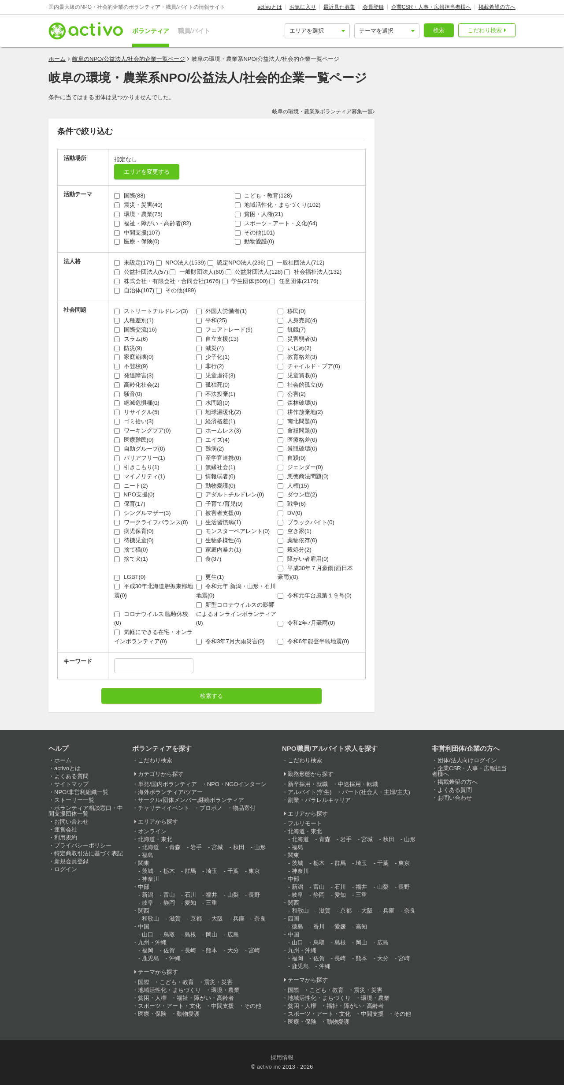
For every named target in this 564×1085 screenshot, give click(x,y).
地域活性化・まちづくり (169, 990)
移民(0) (292, 311)
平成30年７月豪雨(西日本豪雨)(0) (315, 573)
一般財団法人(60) (197, 271)
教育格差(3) (297, 357)
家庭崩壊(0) (134, 357)
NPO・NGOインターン (237, 784)
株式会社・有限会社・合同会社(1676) (167, 281)
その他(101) (255, 232)
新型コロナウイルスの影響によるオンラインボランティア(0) (236, 613)
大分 (233, 950)
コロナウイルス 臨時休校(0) (151, 618)
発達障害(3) (134, 375)
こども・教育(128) (263, 195)
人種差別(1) (134, 320)
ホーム (57, 59)
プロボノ (211, 808)
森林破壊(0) (297, 402)
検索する (211, 696)
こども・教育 (177, 982)
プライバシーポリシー (82, 845)
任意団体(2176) (293, 281)
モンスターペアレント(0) (233, 531)
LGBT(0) (129, 577)
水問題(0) (213, 402)
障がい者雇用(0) (303, 559)
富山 (169, 894)
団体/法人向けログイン (467, 760)
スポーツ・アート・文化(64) (276, 223)
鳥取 (169, 934)
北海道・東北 (155, 839)
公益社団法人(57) (141, 271)
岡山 (211, 934)
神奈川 (150, 879)
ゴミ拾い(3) (134, 421)
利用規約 (65, 837)
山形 (260, 847)
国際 (143, 982)
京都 (196, 918)
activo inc (269, 1066)
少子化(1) (213, 357)
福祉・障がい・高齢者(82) (152, 223)
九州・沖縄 (152, 942)
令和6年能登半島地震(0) (313, 641)
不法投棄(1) (216, 394)
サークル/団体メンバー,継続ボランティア (191, 800)
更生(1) (210, 577)
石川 (190, 894)
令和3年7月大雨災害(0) (230, 641)
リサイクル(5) (137, 412)
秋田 (239, 847)
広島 (233, 934)
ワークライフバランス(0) (151, 522)
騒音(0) (128, 394)
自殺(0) (292, 458)
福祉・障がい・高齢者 (205, 998)
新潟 (147, 894)
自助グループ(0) (139, 448)
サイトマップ (71, 784)
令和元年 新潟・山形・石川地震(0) (236, 591)
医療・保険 (152, 1013)
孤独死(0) (213, 384)
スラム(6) (131, 339)
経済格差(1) (216, 421)
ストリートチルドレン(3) (151, 311)
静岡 (169, 902)
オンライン (152, 831)
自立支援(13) (217, 339)
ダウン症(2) (297, 494)
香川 (319, 926)
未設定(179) (134, 262)
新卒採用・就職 (308, 784)
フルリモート (305, 823)
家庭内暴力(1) (218, 549)
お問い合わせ (71, 821)
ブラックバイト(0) (306, 522)
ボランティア (150, 30)
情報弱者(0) (216, 476)
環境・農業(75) (138, 214)
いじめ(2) (295, 348)
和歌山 (150, 918)
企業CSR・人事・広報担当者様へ (431, 7)
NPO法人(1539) (181, 262)
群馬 (190, 871)
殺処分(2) (295, 549)
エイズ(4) (213, 439)
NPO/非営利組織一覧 (81, 792)
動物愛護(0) (255, 241)
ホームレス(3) (218, 430)
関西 (143, 910)
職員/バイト (194, 30)
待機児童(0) (134, 540)
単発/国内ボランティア (167, 784)
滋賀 (175, 918)
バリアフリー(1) (139, 458)
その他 (252, 1006)
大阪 (217, 918)
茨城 (147, 871)
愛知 (190, 902)
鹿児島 (150, 958)
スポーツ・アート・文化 (169, 1006)
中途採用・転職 (358, 784)
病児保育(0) (134, 531)
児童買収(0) (297, 375)
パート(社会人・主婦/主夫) (376, 792)
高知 (361, 926)
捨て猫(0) (131, 549)
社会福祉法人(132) (312, 271)
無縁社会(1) (216, 467)
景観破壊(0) (297, 448)
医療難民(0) (134, 439)
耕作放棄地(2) (300, 412)
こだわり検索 (485, 30)
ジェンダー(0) (300, 467)
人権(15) (293, 485)
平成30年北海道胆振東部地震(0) (153, 591)
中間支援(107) (137, 232)
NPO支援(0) (134, 494)
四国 (293, 918)
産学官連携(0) (218, 458)
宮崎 (254, 950)
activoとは (269, 7)
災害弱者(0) (297, 339)
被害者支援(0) (218, 513)
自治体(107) (134, 290)
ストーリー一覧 (74, 800)
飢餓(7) (292, 329)
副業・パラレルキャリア (319, 800)
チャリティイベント (163, 808)
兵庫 (239, 918)
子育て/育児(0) (219, 503)
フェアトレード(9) (224, 329)
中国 (143, 926)
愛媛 (340, 926)
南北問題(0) (297, 421)
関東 (143, 863)
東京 (254, 871)
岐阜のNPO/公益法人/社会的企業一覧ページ (128, 59)
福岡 (147, 950)
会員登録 (373, 7)
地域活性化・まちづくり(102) (278, 204)
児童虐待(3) (216, 375)
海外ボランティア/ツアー (170, 792)
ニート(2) (131, 485)
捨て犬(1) (131, 559)
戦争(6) (292, 503)
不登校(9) (131, 366)
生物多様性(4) (218, 540)
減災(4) (210, 348)
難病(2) (210, 448)
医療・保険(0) (137, 241)
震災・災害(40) (138, 204)
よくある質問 (71, 776)
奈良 (260, 918)
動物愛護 (188, 1013)
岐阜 (147, 902)
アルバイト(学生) (310, 792)
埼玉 (211, 871)
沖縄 (175, 958)
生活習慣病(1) (218, 522)
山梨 (233, 894)
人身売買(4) (297, 320)
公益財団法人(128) (254, 271)
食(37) (209, 559)
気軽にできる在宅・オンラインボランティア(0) (153, 637)
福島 (147, 855)
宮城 (217, 847)
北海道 (150, 847)
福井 (211, 894)
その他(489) (176, 290)
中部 (143, 887)
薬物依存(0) (297, 540)
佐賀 (169, 950)
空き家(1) (295, 531)
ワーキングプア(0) (142, 430)
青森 (175, 847)
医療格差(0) (297, 439)
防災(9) (128, 348)
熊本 (211, 950)
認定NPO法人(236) (237, 262)
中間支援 (222, 1006)
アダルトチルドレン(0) (230, 494)
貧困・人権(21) (259, 214)
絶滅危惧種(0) (137, 402)
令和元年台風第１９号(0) (315, 595)
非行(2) (210, 366)
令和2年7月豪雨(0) (306, 622)
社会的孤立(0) (300, 384)
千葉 (233, 871)
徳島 (297, 926)
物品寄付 (244, 808)
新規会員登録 (71, 861)
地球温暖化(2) (218, 412)
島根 (190, 934)
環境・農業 (225, 990)
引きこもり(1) (137, 467)
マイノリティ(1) (139, 476)
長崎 (190, 950)
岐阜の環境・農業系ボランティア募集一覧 (322, 111)
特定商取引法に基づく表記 (88, 853)
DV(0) (290, 513)
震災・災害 (218, 982)
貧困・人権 (152, 998)
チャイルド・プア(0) (309, 366)
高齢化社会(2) (137, 384)
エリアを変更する (147, 171)
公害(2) (292, 394)
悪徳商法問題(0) (303, 476)
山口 (147, 934)
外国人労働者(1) (221, 311)
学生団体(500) (245, 281)
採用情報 (282, 1057)
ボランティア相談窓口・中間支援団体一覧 (85, 811)
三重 (211, 902)
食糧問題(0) (297, 430)
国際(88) (129, 195)
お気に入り (302, 7)
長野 (254, 894)
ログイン (65, 869)
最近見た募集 (339, 7)
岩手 (196, 847)
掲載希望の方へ (497, 7)
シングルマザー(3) (142, 513)
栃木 (169, 871)
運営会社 (65, 829)
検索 (439, 30)
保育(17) (129, 503)
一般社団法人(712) (295, 262)
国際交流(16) (135, 329)
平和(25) (211, 320)
